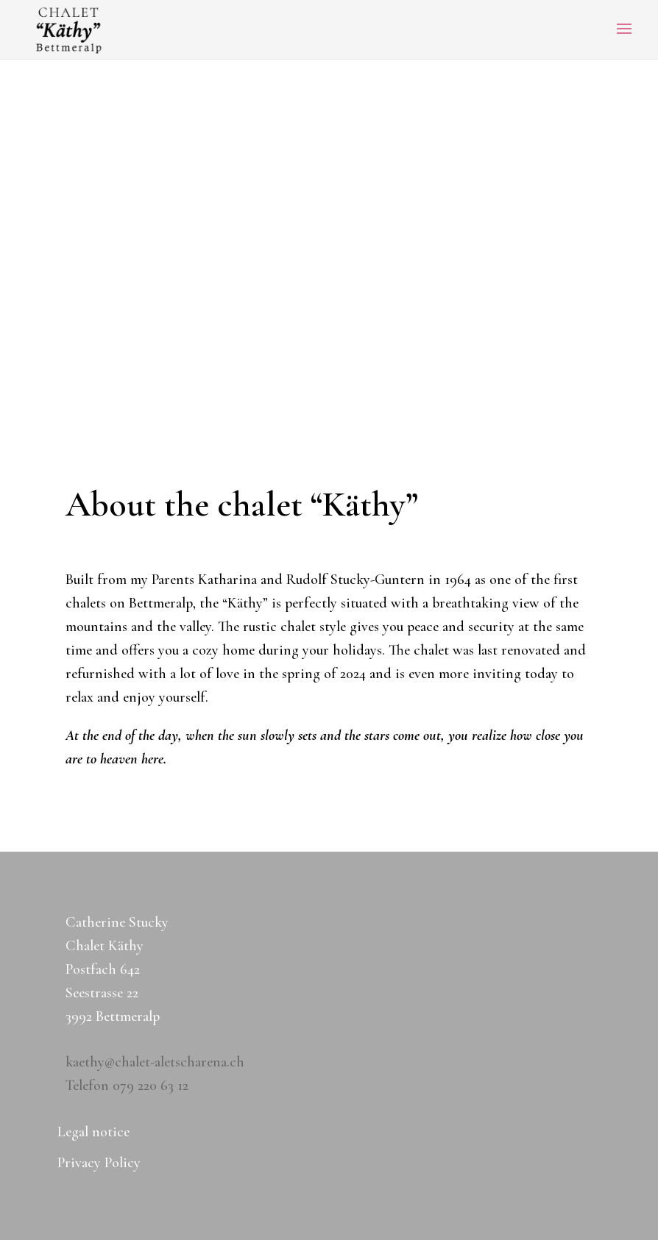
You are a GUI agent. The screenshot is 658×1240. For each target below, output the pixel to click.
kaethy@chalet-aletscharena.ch (155, 1062)
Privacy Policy (99, 1165)
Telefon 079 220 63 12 (127, 1085)
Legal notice (93, 1134)
